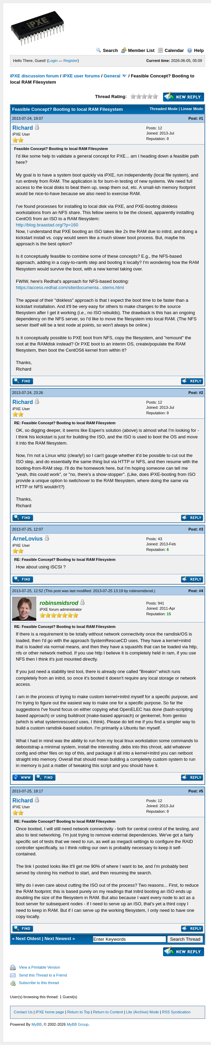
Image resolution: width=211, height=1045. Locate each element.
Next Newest (57, 938)
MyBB (36, 1024)
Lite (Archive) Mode (142, 1012)
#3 (201, 529)
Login (53, 60)
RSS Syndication (176, 1012)
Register (70, 60)
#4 (201, 591)
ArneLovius (27, 539)
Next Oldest (28, 938)
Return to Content (108, 1012)
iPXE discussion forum (34, 75)
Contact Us (23, 1012)
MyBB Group (78, 1024)
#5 (201, 791)
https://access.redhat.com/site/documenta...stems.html (70, 287)
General (112, 75)
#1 (201, 118)
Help (195, 50)
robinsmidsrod (141, 591)
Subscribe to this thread (39, 983)
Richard (22, 128)
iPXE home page (50, 1012)
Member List (138, 50)
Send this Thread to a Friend (43, 975)
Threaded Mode (164, 109)
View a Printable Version (39, 967)
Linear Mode (192, 109)
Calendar (171, 50)
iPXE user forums (81, 75)
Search (107, 50)
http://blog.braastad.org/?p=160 (47, 224)
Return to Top (78, 1012)
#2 (201, 393)
